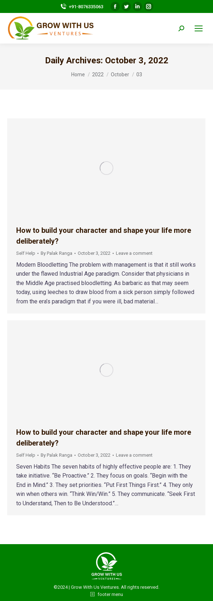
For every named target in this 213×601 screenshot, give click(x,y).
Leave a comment (134, 253)
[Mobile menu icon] (198, 28)
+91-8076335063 (81, 6)
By (56, 253)
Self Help (25, 253)
